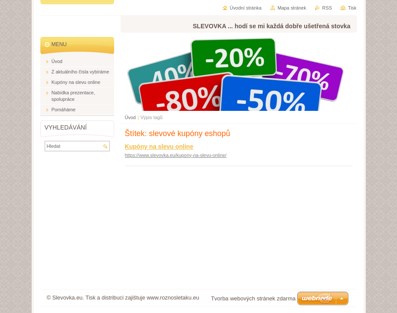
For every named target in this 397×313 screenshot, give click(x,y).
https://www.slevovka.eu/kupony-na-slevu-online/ (176, 155)
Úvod (130, 117)
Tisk (352, 7)
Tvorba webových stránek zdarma (253, 298)
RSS (327, 7)
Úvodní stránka (246, 7)
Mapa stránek (292, 7)
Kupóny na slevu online (159, 146)
